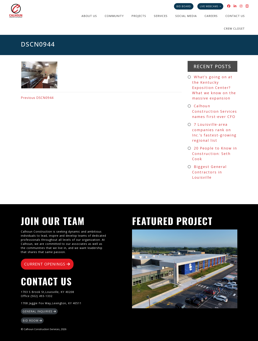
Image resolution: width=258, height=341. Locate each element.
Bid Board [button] (183, 6)
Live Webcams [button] (209, 6)
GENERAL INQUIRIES (39, 311)
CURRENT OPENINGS (47, 264)
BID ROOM (32, 320)
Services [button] (161, 16)
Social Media (186, 16)
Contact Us (235, 16)
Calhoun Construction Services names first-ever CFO (214, 111)
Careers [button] (211, 16)
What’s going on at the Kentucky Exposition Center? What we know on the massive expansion (214, 87)
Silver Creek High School (184, 268)
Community (114, 16)
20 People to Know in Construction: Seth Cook (214, 153)
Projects (138, 16)
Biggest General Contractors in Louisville (209, 172)
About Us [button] (89, 16)
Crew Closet (234, 28)
